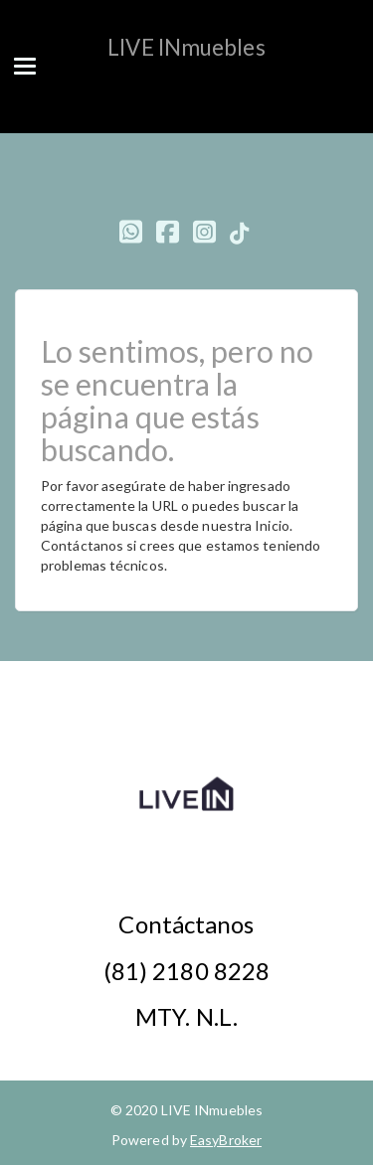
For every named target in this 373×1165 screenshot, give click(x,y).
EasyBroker (226, 1139)
